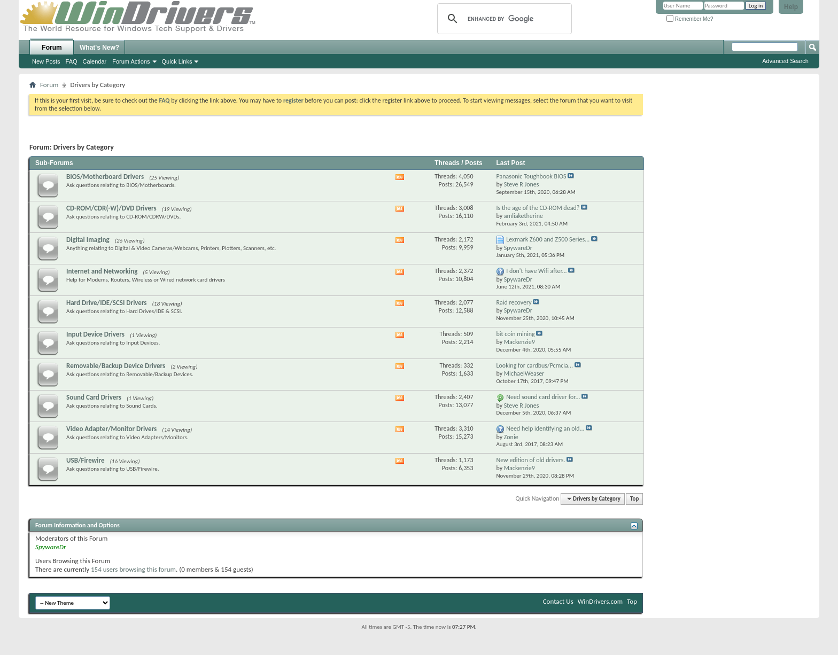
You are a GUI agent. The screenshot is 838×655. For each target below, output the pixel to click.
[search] (503, 18)
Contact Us (558, 601)
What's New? (99, 47)
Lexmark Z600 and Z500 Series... (547, 239)
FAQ (71, 61)
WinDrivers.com (600, 601)
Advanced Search (785, 61)
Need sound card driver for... (543, 397)
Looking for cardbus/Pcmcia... (534, 365)
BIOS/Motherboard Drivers (105, 177)
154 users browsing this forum (133, 569)
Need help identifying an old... (545, 428)
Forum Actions (131, 61)
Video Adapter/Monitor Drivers (111, 429)
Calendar (95, 61)
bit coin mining (515, 334)
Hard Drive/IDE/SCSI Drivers (106, 303)
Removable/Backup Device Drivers (115, 366)
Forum (51, 47)
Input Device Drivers (95, 334)
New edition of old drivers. (530, 460)
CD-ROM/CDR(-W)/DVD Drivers (111, 208)
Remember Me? (689, 19)
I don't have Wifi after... (536, 271)
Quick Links (177, 61)
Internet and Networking (101, 271)
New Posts (46, 61)
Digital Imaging (88, 240)
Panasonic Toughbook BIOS (531, 176)
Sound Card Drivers (93, 397)
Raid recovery (513, 302)
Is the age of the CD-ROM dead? (537, 208)
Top (634, 498)
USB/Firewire (85, 460)
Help (791, 7)
